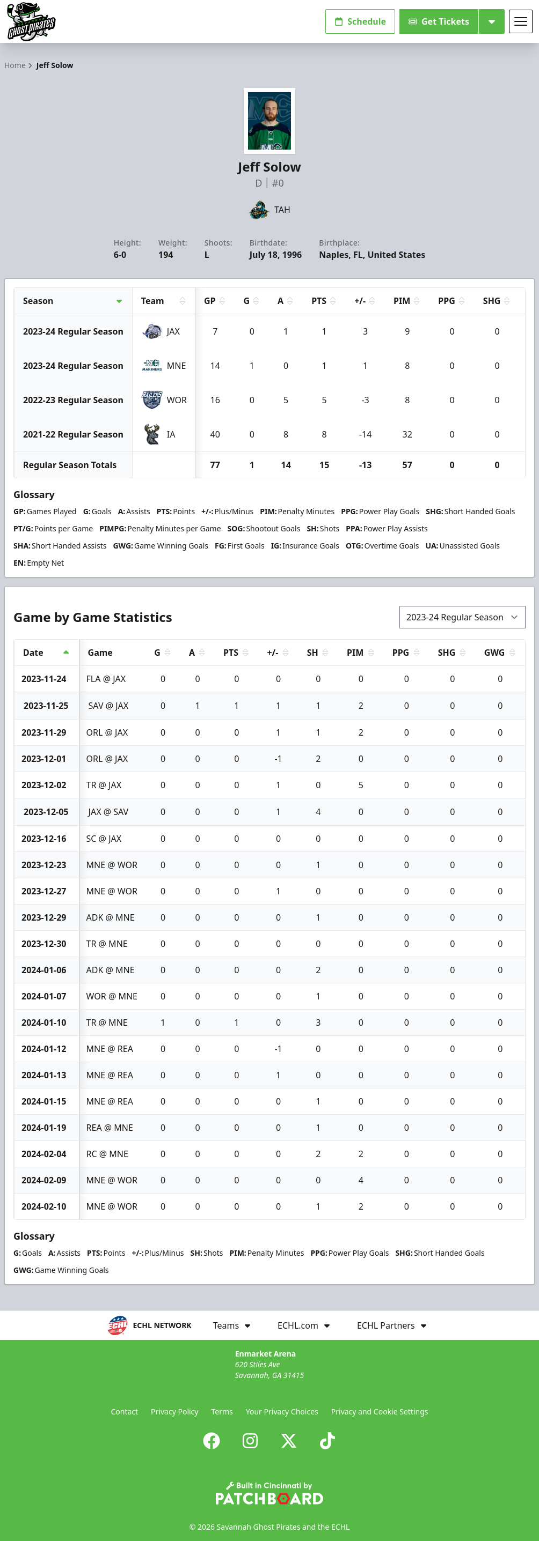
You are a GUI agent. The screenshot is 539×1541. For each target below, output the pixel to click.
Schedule (360, 21)
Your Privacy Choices (282, 1411)
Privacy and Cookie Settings (379, 1411)
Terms (221, 1411)
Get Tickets (439, 21)
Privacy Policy (174, 1411)
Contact (124, 1411)
